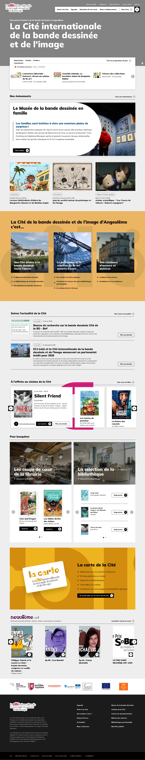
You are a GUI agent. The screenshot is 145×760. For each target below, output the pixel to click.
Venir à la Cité (62, 9)
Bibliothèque (113, 4)
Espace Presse (82, 718)
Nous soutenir (91, 4)
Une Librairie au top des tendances (28, 286)
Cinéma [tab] (28, 60)
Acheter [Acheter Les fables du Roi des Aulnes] (49, 529)
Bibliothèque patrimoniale (121, 722)
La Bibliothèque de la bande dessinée (29, 281)
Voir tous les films (124, 382)
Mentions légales (21, 756)
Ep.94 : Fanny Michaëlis (85, 661)
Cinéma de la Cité (118, 709)
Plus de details (61, 424)
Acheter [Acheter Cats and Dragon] (25, 529)
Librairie (102, 4)
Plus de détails (126, 335)
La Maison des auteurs (108, 277)
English (137, 4)
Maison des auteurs (119, 718)
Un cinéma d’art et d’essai (67, 288)
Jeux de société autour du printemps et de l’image (72, 201)
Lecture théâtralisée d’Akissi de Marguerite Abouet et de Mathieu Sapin (29, 201)
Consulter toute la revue (121, 621)
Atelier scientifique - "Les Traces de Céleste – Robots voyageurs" (113, 201)
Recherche (137, 9)
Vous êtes (125, 9)
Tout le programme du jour (117, 61)
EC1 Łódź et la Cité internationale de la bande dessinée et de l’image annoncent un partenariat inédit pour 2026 (65, 352)
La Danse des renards (118, 422)
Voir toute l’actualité (122, 314)
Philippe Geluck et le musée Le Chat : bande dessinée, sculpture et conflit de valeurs (21, 665)
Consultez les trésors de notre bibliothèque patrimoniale (73, 282)
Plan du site (34, 756)
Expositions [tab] (18, 60)
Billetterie (126, 4)
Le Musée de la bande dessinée (26, 277)
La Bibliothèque (75, 756)
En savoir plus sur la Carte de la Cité (94, 596)
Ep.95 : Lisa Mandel (54, 660)
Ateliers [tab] (36, 60)
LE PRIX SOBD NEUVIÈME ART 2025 (122, 661)
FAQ (11, 756)
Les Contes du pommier (87, 419)
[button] (12, 76)
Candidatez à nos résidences (110, 281)
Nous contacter (83, 726)
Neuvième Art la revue (88, 9)
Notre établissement (108, 9)
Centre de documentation (121, 714)
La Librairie (88, 756)
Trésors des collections (113, 73)
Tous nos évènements (123, 97)
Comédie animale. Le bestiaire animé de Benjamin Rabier (76, 76)
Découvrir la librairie (24, 479)
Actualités (81, 722)
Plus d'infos (19, 150)
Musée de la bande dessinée (122, 705)
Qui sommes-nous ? (84, 714)
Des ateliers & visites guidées (68, 277)
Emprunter (118, 495)
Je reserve (42, 424)
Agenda (74, 9)
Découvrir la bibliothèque (90, 479)
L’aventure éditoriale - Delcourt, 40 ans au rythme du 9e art (36, 76)
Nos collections (61, 756)
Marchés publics (117, 726)
